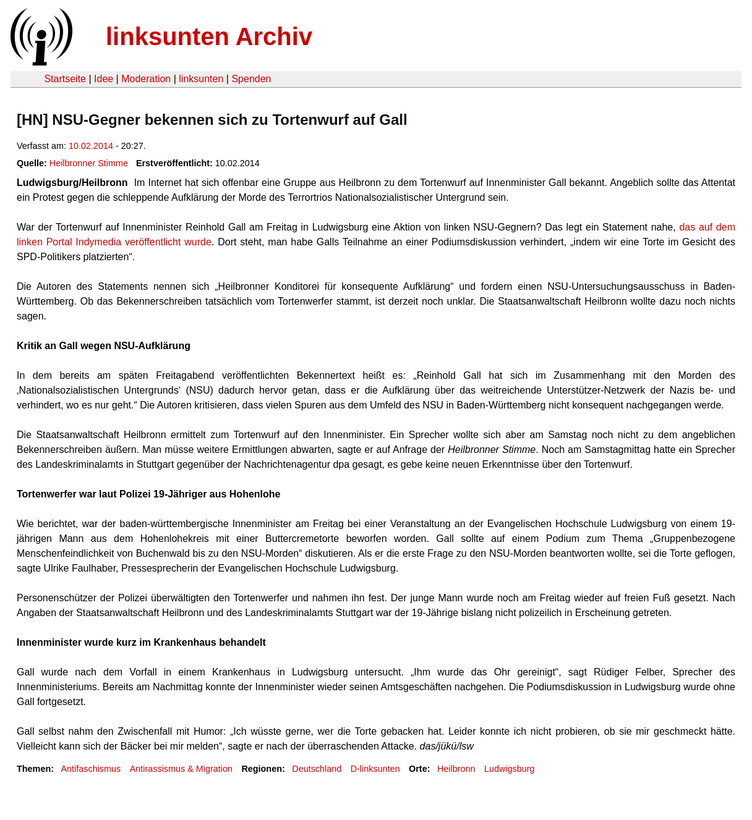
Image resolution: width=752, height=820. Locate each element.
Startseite (65, 79)
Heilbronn (456, 769)
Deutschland (316, 769)
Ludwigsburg (509, 769)
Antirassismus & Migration (181, 769)
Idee (103, 79)
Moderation (146, 79)
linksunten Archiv (209, 36)
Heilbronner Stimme (88, 163)
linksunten (201, 79)
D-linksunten (375, 769)
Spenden (251, 79)
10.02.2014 (91, 146)
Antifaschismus (91, 769)
